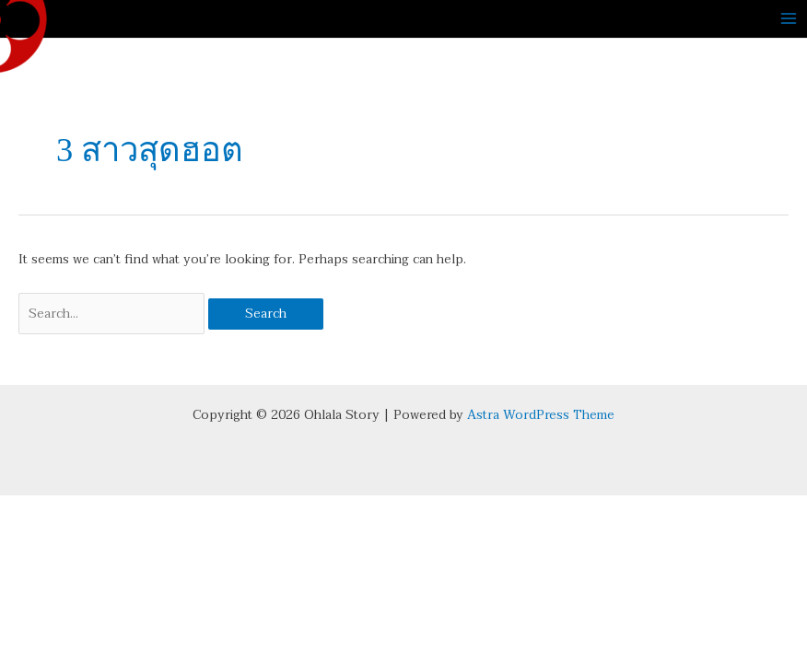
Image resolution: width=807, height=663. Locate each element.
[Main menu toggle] (789, 19)
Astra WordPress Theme (540, 414)
